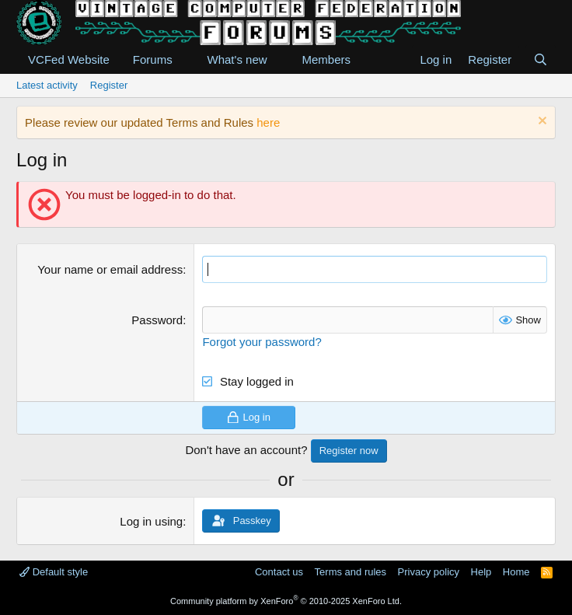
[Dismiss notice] (540, 122)
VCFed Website (69, 59)
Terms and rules (350, 572)
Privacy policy (428, 572)
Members (326, 59)
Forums (153, 59)
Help (481, 572)
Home (516, 572)
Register (108, 85)
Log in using (151, 521)
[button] (185, 59)
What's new (237, 59)
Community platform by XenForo (286, 601)
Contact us (279, 572)
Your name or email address (110, 269)
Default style (53, 572)
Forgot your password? (261, 341)
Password (157, 320)
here (268, 122)
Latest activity (47, 85)
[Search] (540, 59)
